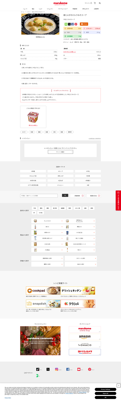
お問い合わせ (85, 8)
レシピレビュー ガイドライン (95, 138)
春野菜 (70, 132)
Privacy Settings (105, 389)
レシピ (40, 8)
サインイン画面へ (60, 152)
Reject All (105, 393)
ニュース (25, 8)
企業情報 (96, 8)
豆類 (85, 217)
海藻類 (62, 217)
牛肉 (34, 217)
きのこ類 (77, 217)
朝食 (39, 132)
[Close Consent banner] (118, 385)
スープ (71, 42)
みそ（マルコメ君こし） (69, 52)
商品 (33, 8)
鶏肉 (48, 217)
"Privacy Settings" (83, 392)
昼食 (47, 132)
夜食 (62, 132)
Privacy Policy (8, 397)
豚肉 (41, 217)
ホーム (22, 12)
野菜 (88, 42)
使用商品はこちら (40, 37)
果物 (92, 217)
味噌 (32, 132)
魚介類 (55, 217)
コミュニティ (50, 8)
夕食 (54, 132)
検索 (100, 3)
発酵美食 (74, 8)
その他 (40, 221)
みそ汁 (24, 132)
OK (105, 397)
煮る (81, 42)
